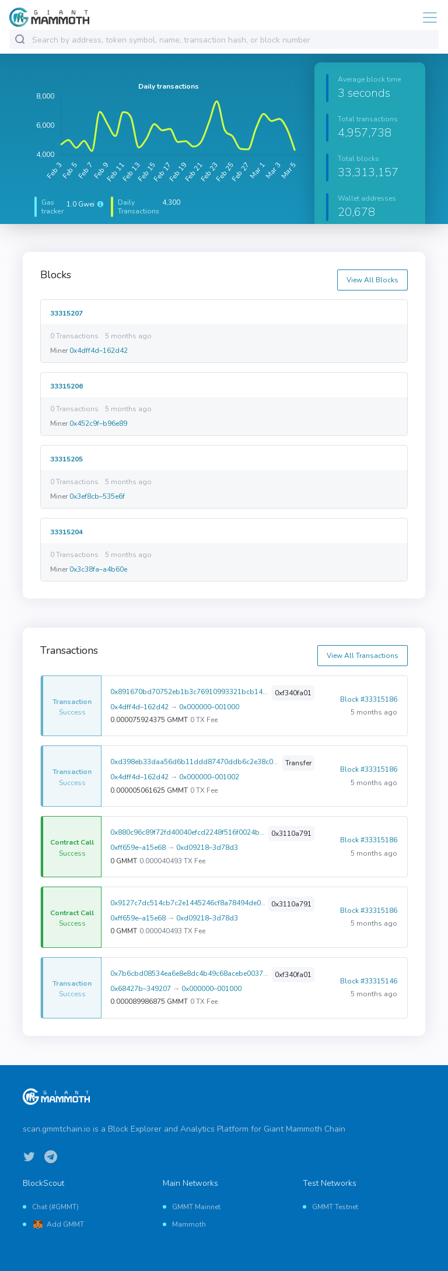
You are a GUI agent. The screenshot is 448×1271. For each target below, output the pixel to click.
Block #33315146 (368, 981)
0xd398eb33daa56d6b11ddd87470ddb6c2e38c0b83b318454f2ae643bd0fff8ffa (195, 761)
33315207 (66, 313)
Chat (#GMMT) (55, 1207)
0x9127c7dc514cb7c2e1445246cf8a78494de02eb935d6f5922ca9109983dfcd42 (188, 903)
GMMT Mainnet (196, 1207)
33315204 (66, 531)
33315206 (66, 385)
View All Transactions (362, 655)
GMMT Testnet (335, 1207)
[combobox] (232, 40)
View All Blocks (372, 280)
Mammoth (189, 1224)
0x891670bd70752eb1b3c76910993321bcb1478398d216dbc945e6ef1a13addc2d (190, 691)
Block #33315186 (368, 699)
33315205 (66, 458)
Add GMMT (65, 1224)
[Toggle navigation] (426, 17)
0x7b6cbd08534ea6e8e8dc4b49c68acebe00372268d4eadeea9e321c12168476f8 (190, 973)
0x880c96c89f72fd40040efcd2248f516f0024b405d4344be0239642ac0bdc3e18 (188, 832)
